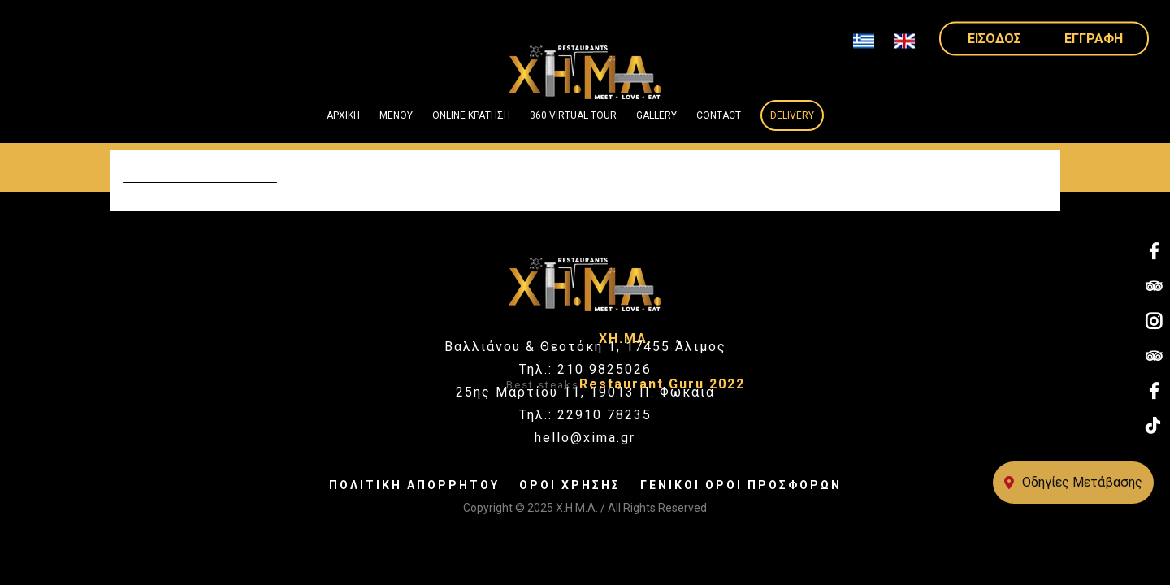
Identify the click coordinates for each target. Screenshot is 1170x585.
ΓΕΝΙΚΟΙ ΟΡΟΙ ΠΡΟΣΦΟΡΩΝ (741, 485)
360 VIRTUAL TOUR (573, 115)
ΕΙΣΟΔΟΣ (994, 38)
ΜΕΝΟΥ (396, 115)
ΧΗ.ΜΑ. (625, 338)
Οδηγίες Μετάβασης (1073, 482)
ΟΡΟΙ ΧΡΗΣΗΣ (570, 485)
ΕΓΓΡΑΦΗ (1093, 38)
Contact (718, 115)
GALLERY (656, 115)
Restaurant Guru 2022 (662, 384)
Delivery (792, 115)
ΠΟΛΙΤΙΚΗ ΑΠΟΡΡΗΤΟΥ (414, 485)
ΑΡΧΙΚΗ (343, 115)
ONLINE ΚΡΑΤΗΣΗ (471, 115)
